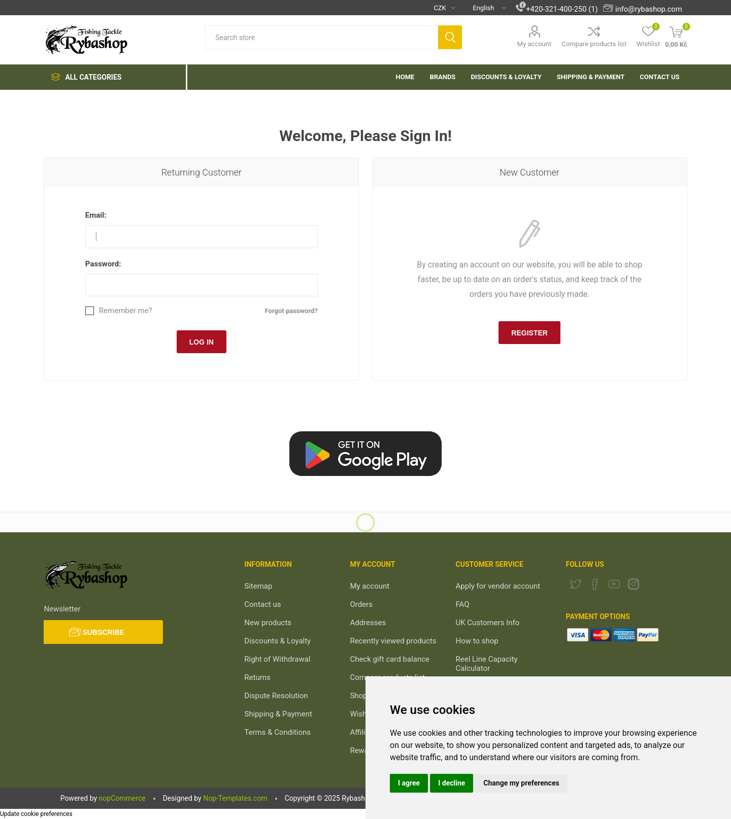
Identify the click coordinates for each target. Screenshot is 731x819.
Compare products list (593, 44)
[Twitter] (576, 584)
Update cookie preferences (36, 813)
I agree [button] (409, 783)
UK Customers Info (488, 622)
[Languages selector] (485, 7)
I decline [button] (451, 783)
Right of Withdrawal (277, 659)
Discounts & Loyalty (277, 640)
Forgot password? (291, 311)
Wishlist (363, 714)
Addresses (368, 622)
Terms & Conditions (277, 732)
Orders (361, 604)
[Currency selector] (440, 7)
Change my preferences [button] (521, 783)
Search (450, 37)
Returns (257, 677)
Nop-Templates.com (235, 798)
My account (534, 44)
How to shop (477, 640)
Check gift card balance (389, 659)
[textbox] (321, 37)
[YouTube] (614, 584)
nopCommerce (122, 798)
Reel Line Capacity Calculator (487, 664)
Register (529, 333)
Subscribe (103, 632)
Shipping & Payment (278, 714)
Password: (103, 263)
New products (267, 622)
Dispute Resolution (276, 695)
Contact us (262, 604)
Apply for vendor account (498, 586)
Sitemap (258, 586)
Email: (96, 215)
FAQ (463, 604)
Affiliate (363, 732)
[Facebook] (595, 584)
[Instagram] (633, 584)
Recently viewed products (393, 640)
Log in (201, 342)
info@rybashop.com (648, 9)
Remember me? (125, 310)
